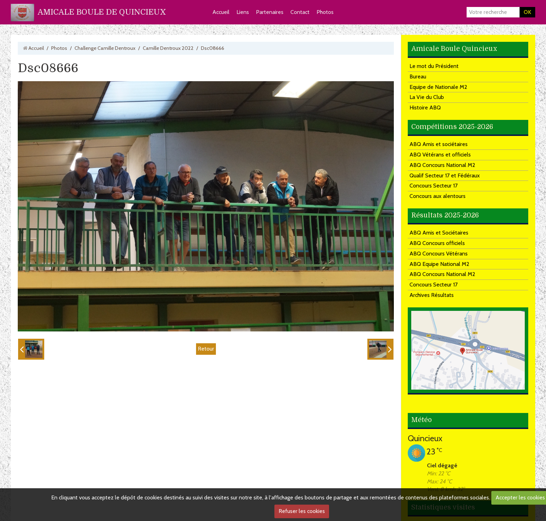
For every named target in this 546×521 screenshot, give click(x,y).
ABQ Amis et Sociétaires (439, 232)
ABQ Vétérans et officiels (440, 154)
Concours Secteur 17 (434, 185)
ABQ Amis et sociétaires (439, 144)
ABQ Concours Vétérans (439, 253)
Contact (300, 12)
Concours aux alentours (438, 196)
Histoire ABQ (425, 107)
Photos (325, 12)
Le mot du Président (434, 66)
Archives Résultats (432, 295)
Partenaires (269, 12)
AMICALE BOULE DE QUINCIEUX (102, 12)
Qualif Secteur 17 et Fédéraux (445, 175)
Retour (206, 348)
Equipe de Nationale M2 (438, 87)
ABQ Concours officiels (437, 243)
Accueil (220, 12)
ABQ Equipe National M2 (439, 264)
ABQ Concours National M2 (442, 165)
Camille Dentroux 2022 (168, 48)
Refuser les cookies (302, 511)
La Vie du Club (427, 97)
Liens (242, 12)
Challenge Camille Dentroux (105, 48)
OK (527, 12)
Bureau (418, 76)
